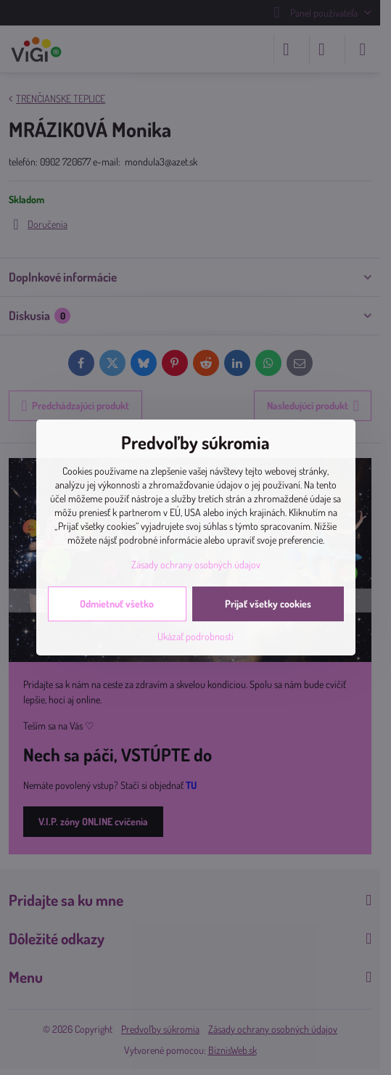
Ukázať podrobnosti (195, 636)
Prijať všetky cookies (268, 603)
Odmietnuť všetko (117, 603)
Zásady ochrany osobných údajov (195, 564)
